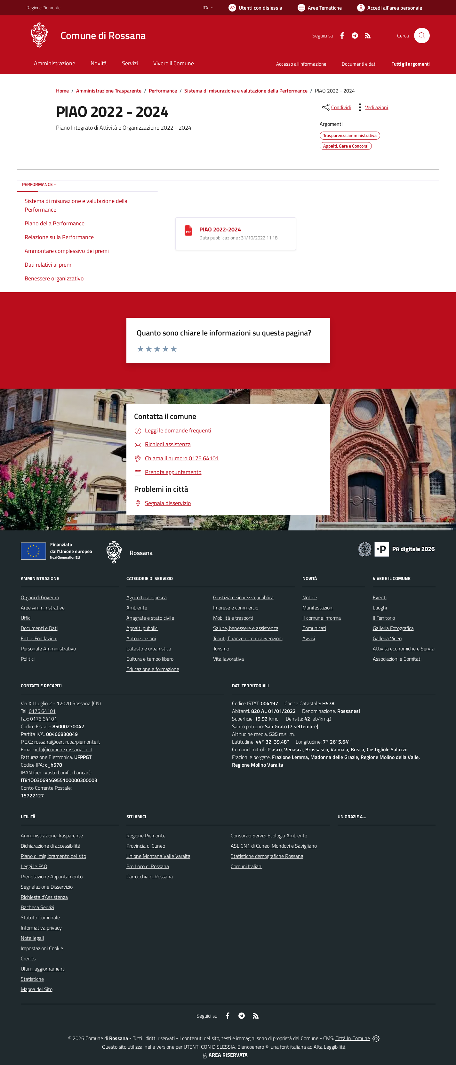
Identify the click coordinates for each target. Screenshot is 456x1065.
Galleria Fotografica (393, 628)
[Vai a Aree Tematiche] (319, 7)
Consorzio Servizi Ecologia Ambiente (269, 835)
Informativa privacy (41, 928)
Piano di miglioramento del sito (53, 856)
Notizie (309, 597)
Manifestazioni (317, 607)
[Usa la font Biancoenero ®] (255, 7)
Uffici (26, 618)
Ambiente (136, 607)
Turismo (221, 648)
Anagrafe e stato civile (150, 618)
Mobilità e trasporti (233, 618)
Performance (163, 90)
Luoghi (380, 607)
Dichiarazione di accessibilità (50, 846)
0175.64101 (42, 711)
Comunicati (314, 628)
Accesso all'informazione (301, 64)
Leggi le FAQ (34, 866)
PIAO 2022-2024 (220, 229)
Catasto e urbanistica (148, 648)
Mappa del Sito (36, 989)
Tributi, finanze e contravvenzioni (248, 638)
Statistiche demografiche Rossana (267, 856)
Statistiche (32, 979)
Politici (28, 659)
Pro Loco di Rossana (147, 866)
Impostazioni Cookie (42, 948)
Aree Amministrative (43, 607)
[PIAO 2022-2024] (188, 230)
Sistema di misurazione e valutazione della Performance (246, 90)
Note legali (32, 938)
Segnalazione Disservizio (47, 887)
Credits (28, 958)
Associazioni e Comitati (397, 659)
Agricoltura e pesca (146, 597)
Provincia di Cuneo (145, 846)
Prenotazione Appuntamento (52, 876)
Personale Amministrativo (48, 648)
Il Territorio (384, 618)
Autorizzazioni (141, 638)
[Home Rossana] (86, 35)
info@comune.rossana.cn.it (63, 749)
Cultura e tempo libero (149, 659)
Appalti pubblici (142, 628)
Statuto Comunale (40, 917)
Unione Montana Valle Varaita (158, 856)
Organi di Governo (40, 597)
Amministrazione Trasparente (108, 90)
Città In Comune (352, 1038)
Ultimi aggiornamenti (43, 968)
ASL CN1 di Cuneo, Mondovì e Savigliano (274, 846)
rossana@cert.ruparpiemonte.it (67, 742)
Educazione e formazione (152, 669)
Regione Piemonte (145, 835)
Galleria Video (387, 638)
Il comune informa (321, 618)
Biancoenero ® (252, 1047)
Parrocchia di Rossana (149, 876)
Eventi (380, 597)
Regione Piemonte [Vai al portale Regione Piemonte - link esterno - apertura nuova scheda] (43, 7)
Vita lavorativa (228, 659)
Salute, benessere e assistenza (245, 628)
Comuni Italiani (246, 866)
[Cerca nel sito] (421, 35)
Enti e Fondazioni (39, 638)
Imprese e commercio (235, 607)
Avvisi (308, 638)
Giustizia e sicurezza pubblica (243, 597)
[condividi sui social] (336, 107)
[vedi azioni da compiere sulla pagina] (371, 107)
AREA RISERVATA (224, 1055)
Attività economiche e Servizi (404, 648)
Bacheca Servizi (37, 907)
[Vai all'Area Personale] (389, 7)
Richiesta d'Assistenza (44, 897)
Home (62, 90)
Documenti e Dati (39, 628)
